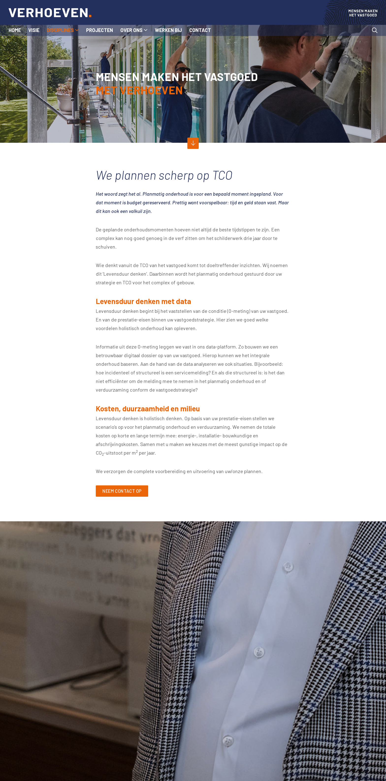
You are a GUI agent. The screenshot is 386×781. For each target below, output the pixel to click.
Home (15, 30)
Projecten (99, 30)
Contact (200, 30)
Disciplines (60, 30)
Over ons (131, 30)
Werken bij (168, 30)
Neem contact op (125, 491)
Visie (33, 30)
